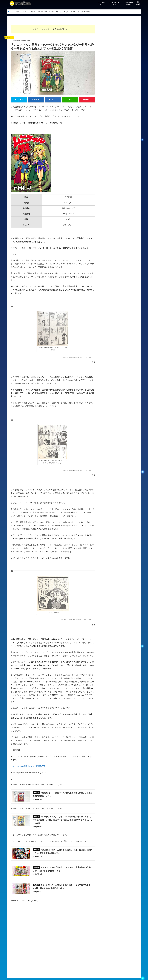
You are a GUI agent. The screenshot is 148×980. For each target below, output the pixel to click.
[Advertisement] (53, 934)
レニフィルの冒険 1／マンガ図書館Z (27, 766)
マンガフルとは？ (114, 3)
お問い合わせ (129, 3)
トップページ (100, 3)
